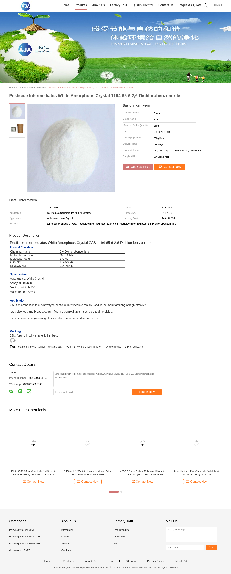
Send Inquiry (147, 391)
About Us (98, 5)
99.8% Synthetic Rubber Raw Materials (39, 346)
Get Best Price (138, 166)
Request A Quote (190, 5)
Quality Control (143, 5)
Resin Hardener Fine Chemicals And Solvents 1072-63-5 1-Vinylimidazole (196, 473)
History (64, 536)
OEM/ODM (119, 536)
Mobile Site (181, 561)
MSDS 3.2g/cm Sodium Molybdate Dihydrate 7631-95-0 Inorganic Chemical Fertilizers (142, 473)
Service (65, 543)
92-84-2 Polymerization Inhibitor (83, 346)
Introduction (67, 530)
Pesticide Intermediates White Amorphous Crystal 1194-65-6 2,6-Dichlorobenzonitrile (90, 87)
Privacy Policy (155, 561)
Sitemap (131, 561)
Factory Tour (118, 5)
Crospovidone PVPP (19, 550)
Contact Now (170, 166)
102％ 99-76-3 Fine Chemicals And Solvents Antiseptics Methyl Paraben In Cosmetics (33, 473)
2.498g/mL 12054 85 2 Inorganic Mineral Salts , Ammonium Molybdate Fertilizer (88, 473)
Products (81, 5)
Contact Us (165, 5)
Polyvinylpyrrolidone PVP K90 (24, 543)
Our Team (66, 550)
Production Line (121, 530)
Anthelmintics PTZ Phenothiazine (124, 346)
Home (65, 5)
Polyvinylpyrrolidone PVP (22, 530)
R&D (116, 543)
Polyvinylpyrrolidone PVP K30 (24, 536)
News (111, 561)
